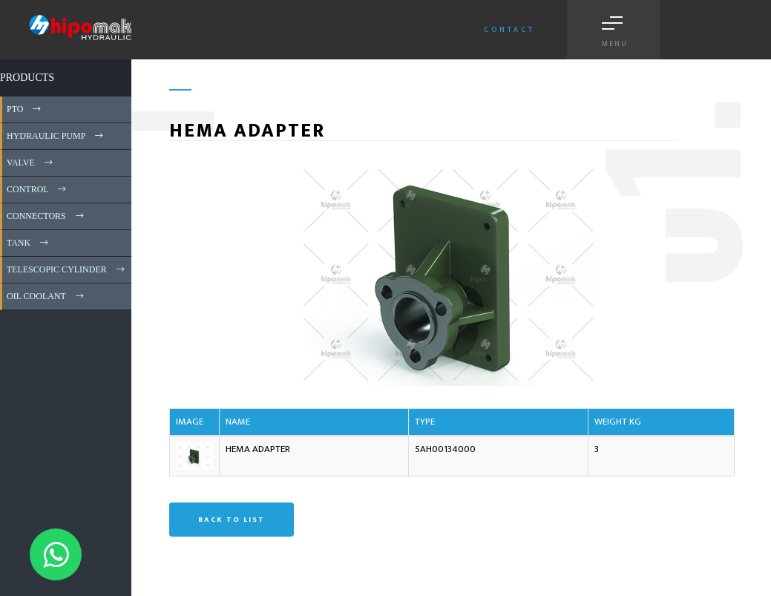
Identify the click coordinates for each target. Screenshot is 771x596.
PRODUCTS (27, 77)
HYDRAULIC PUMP (56, 136)
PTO (24, 109)
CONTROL (37, 189)
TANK (28, 243)
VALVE (30, 162)
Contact (509, 30)
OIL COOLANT (46, 296)
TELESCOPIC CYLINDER (66, 269)
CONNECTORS (46, 216)
